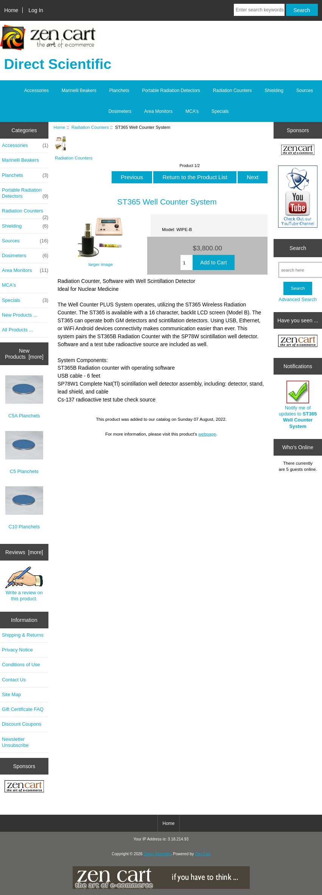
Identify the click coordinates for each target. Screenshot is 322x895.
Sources (304, 90)
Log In (35, 10)
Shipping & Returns (23, 635)
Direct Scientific (157, 854)
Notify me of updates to (298, 405)
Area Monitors (158, 111)
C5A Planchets (24, 397)
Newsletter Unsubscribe (15, 742)
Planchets (119, 90)
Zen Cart (202, 854)
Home (11, 10)
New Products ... (19, 315)
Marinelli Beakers (79, 90)
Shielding (274, 90)
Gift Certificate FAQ (23, 709)
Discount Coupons (21, 724)
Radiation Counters (90, 127)
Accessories (36, 90)
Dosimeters (120, 111)
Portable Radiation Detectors (171, 90)
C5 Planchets (24, 452)
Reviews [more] (24, 552)
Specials (220, 111)
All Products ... (17, 330)
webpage (207, 433)
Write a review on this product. (24, 584)
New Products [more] (24, 354)
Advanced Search (297, 299)
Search (297, 248)
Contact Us (14, 680)
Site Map (11, 694)
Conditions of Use (21, 664)
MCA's (192, 111)
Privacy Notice (17, 650)
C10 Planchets (24, 508)
